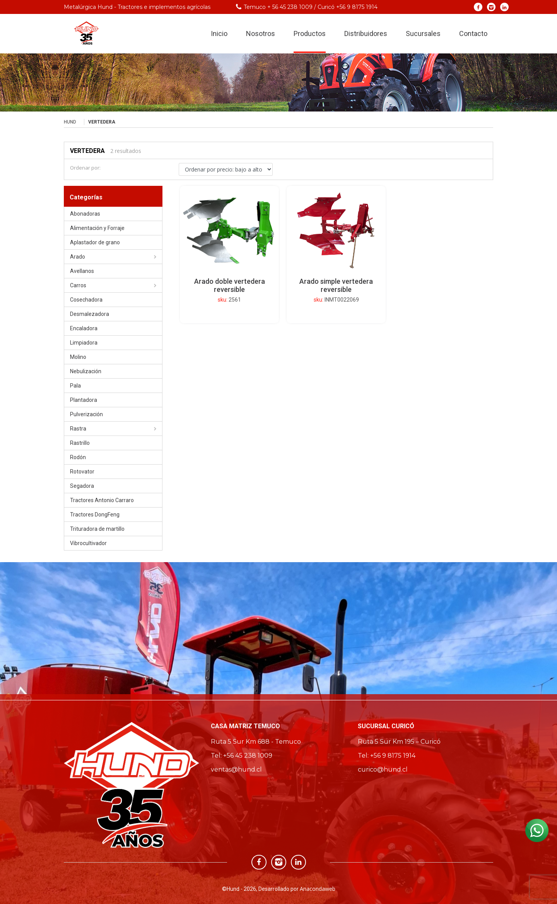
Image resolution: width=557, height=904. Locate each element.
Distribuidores (365, 34)
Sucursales (423, 34)
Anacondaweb (317, 888)
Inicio (219, 34)
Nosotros (260, 34)
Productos (310, 34)
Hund (70, 122)
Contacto (473, 34)
